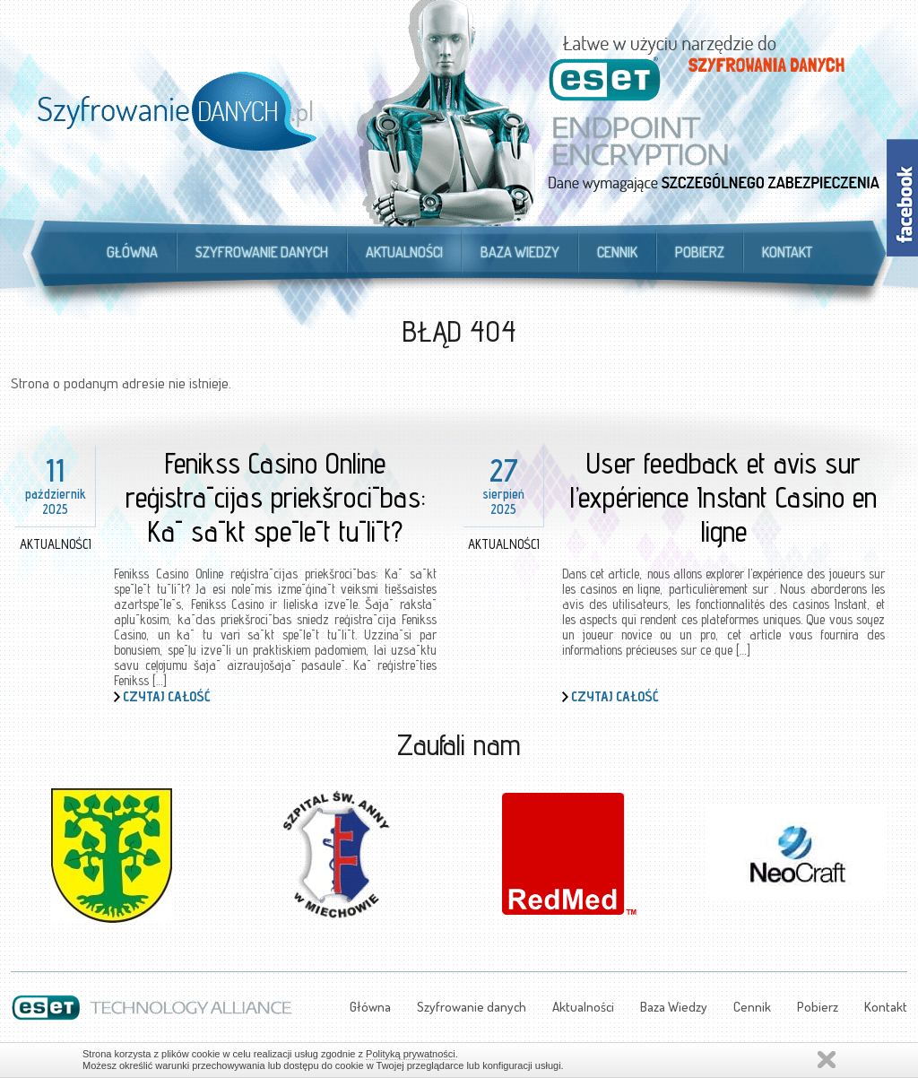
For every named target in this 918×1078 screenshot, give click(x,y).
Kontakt (787, 252)
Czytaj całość (167, 696)
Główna (132, 252)
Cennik (617, 252)
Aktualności (404, 252)
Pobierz (699, 252)
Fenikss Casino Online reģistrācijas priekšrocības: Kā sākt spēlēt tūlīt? (276, 497)
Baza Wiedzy (520, 252)
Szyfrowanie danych (261, 252)
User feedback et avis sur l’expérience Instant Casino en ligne (723, 497)
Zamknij (827, 1059)
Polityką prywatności (410, 1053)
